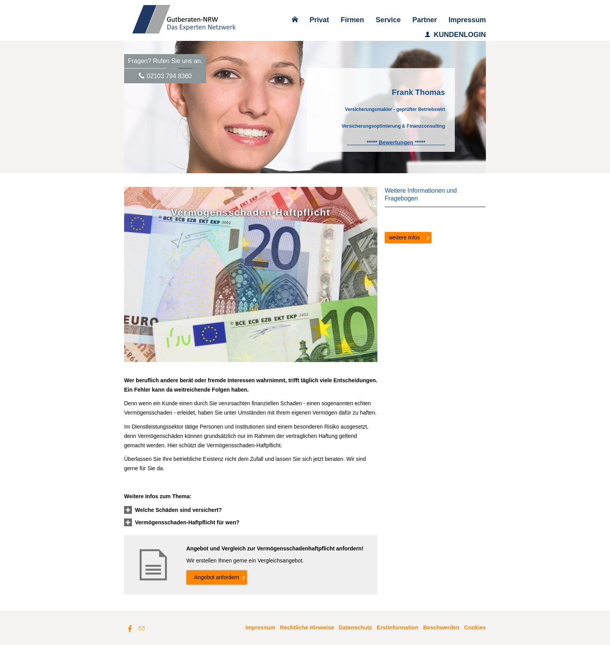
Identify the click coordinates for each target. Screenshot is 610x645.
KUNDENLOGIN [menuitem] (455, 34)
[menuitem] (295, 19)
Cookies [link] (475, 627)
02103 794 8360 (169, 76)
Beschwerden (441, 627)
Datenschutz (355, 627)
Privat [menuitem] (319, 19)
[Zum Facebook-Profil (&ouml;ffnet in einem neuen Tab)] (130, 628)
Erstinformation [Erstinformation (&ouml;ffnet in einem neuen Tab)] (397, 627)
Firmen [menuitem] (352, 19)
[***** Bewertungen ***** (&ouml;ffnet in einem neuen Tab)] (396, 142)
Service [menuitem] (388, 19)
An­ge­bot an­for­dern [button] (216, 577)
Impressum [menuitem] (467, 19)
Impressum (260, 627)
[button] (178, 510)
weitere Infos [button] (404, 237)
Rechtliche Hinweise (307, 627)
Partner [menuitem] (424, 19)
